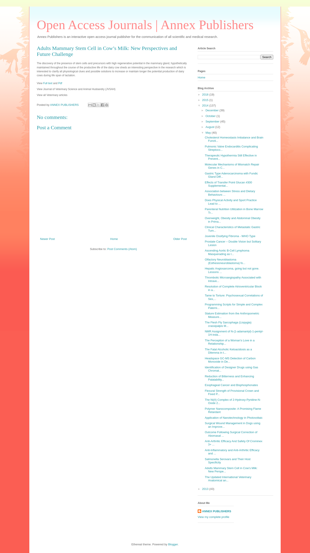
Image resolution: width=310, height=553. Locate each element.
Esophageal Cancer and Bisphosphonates (231, 385)
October (211, 116)
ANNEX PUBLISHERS (216, 511)
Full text (47, 83)
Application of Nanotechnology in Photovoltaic (233, 417)
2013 (205, 489)
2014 (205, 105)
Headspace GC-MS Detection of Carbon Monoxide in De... (230, 360)
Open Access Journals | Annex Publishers (145, 25)
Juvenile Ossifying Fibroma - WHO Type (230, 236)
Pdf (60, 83)
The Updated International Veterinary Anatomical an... (228, 478)
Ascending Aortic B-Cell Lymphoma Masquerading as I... (227, 252)
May (209, 132)
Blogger (173, 544)
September (213, 121)
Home (114, 239)
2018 (205, 94)
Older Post (180, 239)
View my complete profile (213, 517)
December (213, 110)
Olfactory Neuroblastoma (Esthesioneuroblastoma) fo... (225, 261)
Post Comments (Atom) (122, 249)
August (210, 127)
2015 (205, 100)
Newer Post (47, 239)
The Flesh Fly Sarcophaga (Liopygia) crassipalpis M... (228, 324)
